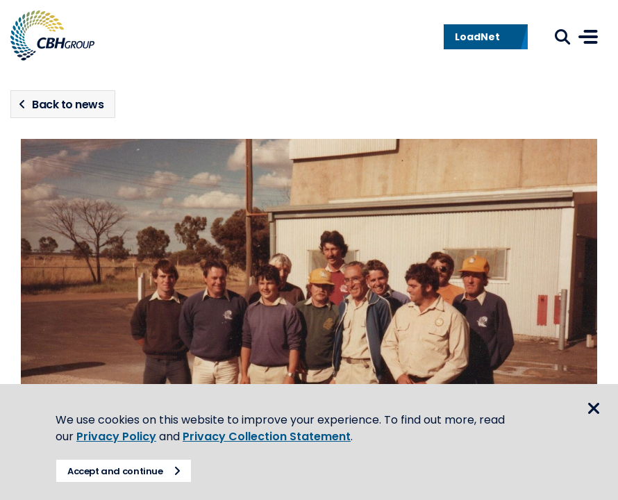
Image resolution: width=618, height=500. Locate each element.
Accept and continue (115, 471)
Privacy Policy (116, 436)
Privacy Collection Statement (267, 436)
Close (593, 408)
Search (562, 36)
